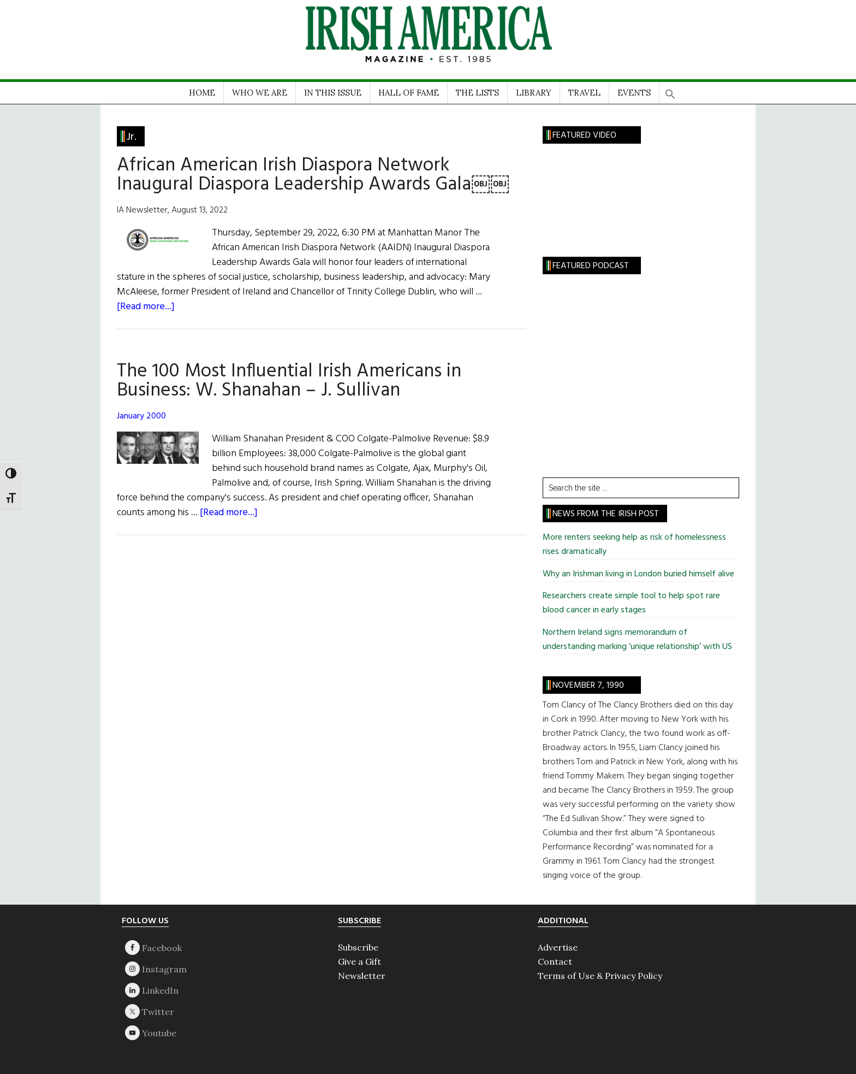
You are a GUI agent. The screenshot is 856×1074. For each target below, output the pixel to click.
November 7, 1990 (588, 685)
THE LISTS (477, 92)
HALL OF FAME (408, 92)
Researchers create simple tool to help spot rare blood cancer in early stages (631, 603)
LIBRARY (533, 92)
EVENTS (634, 92)
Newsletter (361, 975)
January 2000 (141, 416)
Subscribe (358, 947)
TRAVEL (584, 92)
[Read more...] (146, 307)
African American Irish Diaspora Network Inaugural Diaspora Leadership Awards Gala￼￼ (313, 175)
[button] (670, 90)
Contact (555, 961)
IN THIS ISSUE (332, 92)
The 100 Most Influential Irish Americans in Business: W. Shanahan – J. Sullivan (289, 381)
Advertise (558, 947)
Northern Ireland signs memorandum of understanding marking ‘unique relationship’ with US (637, 639)
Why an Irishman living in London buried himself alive (638, 574)
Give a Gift (359, 961)
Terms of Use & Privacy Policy (600, 975)
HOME (202, 92)
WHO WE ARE (259, 92)
